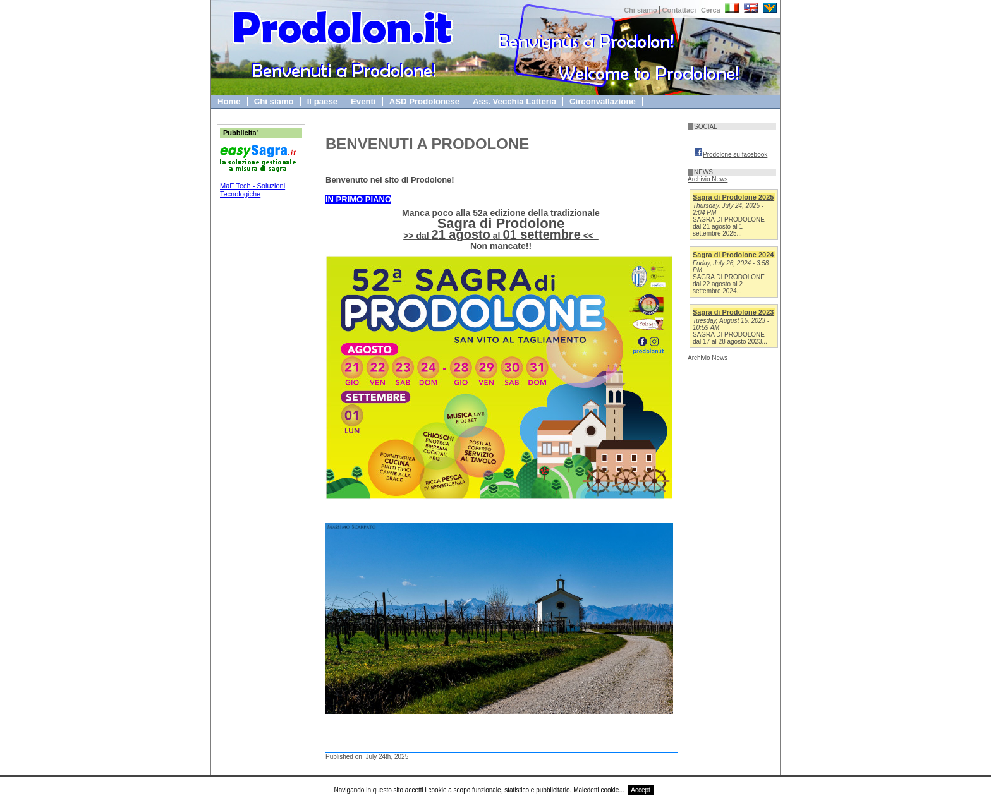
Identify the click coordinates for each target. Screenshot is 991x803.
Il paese (322, 101)
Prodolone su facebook (730, 154)
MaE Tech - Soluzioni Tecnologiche (252, 190)
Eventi (363, 101)
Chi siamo (640, 10)
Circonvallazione (602, 101)
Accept (640, 790)
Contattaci (679, 10)
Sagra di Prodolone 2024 (733, 254)
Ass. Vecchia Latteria (514, 101)
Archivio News (707, 179)
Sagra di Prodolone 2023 (733, 312)
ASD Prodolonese (424, 101)
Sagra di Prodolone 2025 (733, 197)
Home (229, 101)
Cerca (710, 10)
